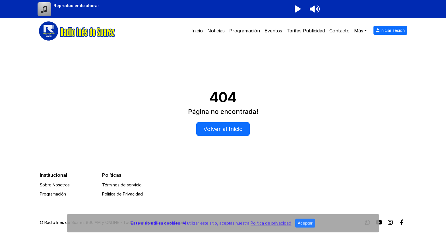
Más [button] (358, 31)
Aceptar (305, 226)
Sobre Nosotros (55, 184)
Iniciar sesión (390, 30)
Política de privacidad (271, 226)
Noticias (216, 31)
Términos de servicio (122, 184)
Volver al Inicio (223, 129)
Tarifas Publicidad (306, 31)
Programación (244, 31)
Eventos (273, 31)
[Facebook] (402, 222)
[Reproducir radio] (298, 9)
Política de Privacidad (122, 194)
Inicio (197, 31)
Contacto (339, 31)
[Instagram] (390, 222)
